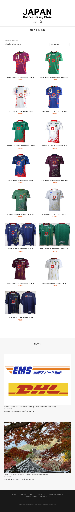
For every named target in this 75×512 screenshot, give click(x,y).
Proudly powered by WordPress (26, 504)
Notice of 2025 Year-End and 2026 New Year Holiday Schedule (26, 475)
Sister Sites (45, 497)
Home (7, 40)
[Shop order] (61, 44)
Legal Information (56, 494)
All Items (23, 494)
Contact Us (41, 494)
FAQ (31, 494)
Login (35, 22)
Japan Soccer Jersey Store (50, 504)
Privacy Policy (31, 497)
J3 (10, 40)
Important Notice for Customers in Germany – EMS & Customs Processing (30, 406)
